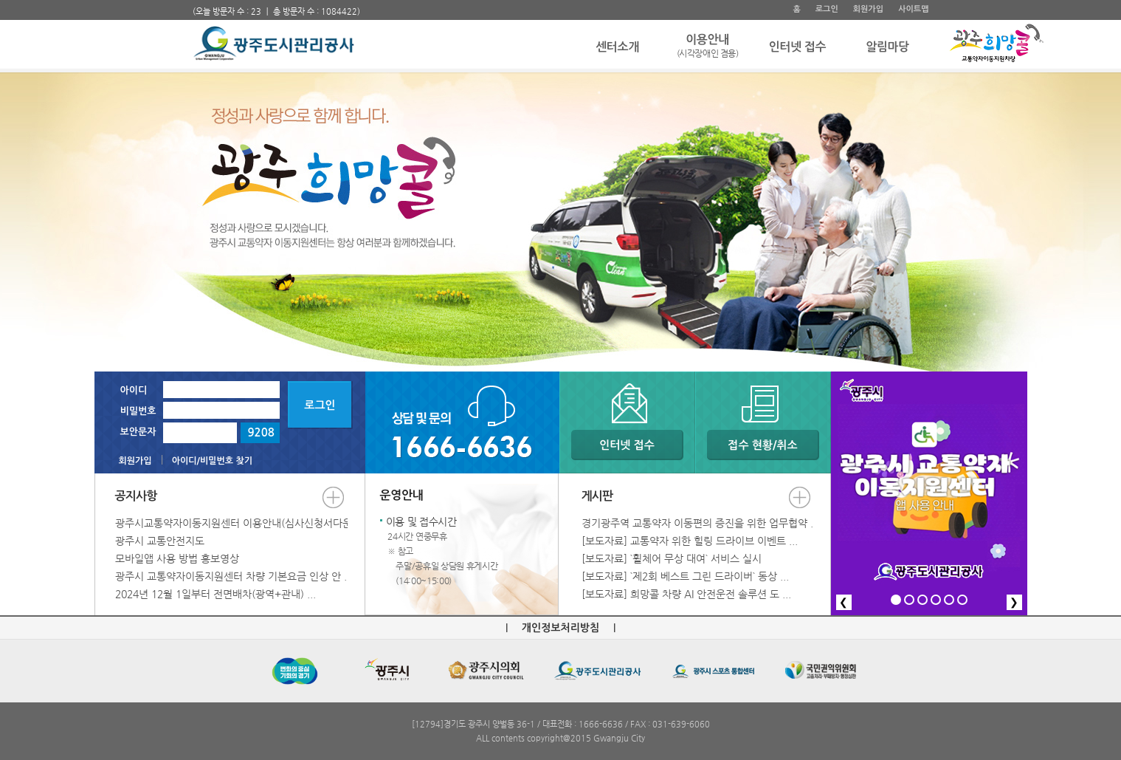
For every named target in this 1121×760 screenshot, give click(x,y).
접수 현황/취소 (762, 445)
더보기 (333, 497)
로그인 (826, 9)
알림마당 (887, 46)
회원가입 (868, 9)
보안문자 (138, 432)
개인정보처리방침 (560, 628)
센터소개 (617, 46)
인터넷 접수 (797, 46)
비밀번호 (138, 411)
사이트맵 (913, 9)
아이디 (134, 390)
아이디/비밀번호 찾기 (212, 460)
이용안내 (707, 47)
